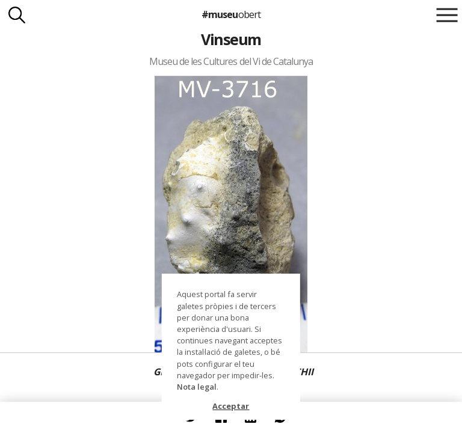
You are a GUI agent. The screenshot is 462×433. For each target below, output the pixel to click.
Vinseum (230, 39)
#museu (231, 14)
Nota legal (197, 386)
